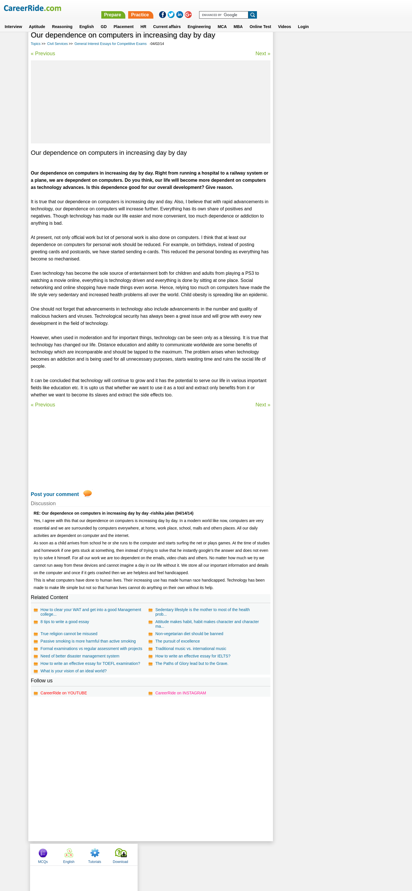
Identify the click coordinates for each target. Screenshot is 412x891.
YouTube (246, 854)
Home (135, 854)
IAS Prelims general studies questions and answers (324, 196)
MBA (238, 19)
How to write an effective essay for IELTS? (193, 656)
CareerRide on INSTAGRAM (180, 693)
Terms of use (203, 854)
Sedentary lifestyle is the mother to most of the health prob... (202, 612)
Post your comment (55, 494)
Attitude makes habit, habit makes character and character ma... (207, 624)
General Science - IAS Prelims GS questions (317, 186)
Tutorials (339, 44)
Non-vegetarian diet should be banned (189, 633)
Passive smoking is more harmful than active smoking (88, 641)
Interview (13, 19)
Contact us (177, 854)
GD (104, 19)
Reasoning (62, 19)
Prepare (263, 7)
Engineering (199, 19)
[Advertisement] (150, 102)
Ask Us (227, 854)
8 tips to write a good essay (65, 621)
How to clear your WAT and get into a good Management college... (91, 612)
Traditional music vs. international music (190, 648)
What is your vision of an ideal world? (74, 671)
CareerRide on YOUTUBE (64, 693)
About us (154, 854)
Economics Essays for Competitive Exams (316, 206)
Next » (262, 53)
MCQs (287, 44)
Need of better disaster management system (80, 656)
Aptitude (37, 19)
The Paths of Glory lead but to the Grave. (191, 663)
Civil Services (57, 44)
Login (303, 19)
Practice (291, 7)
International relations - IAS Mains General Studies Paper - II (323, 173)
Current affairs (167, 19)
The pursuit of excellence (177, 641)
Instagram (269, 854)
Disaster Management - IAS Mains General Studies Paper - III (323, 148)
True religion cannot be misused (69, 633)
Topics (36, 44)
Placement (124, 19)
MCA (222, 19)
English (86, 19)
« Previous (43, 53)
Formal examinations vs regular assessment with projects (91, 648)
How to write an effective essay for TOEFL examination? (90, 663)
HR (143, 19)
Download (364, 44)
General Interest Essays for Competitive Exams (110, 44)
